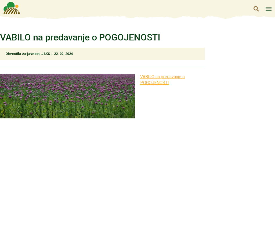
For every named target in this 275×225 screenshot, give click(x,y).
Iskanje (256, 8)
